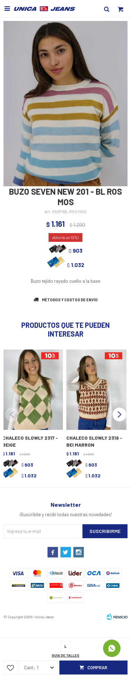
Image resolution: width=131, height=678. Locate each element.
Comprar (97, 667)
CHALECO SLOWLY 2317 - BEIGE (30, 441)
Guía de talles (65, 655)
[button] (119, 414)
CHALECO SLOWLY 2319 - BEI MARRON (94, 441)
